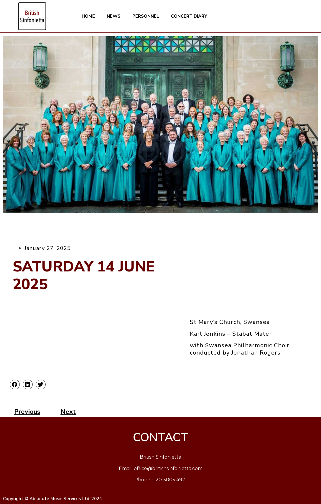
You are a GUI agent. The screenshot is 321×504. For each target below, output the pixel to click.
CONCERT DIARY (189, 16)
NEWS (114, 16)
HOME (88, 16)
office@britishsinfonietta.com (168, 468)
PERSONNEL (145, 16)
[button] (15, 385)
